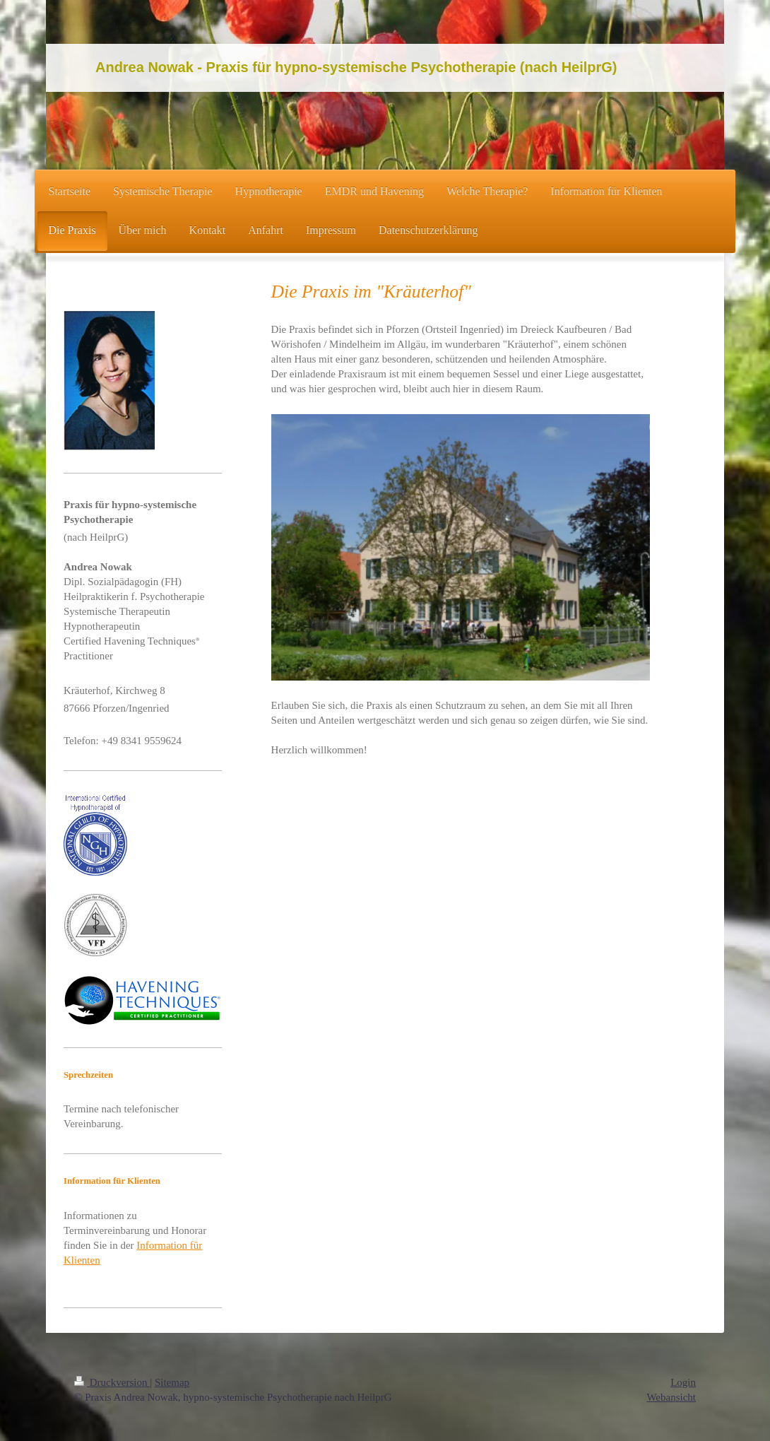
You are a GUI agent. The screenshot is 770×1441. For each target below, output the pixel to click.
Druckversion (112, 1382)
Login (683, 1382)
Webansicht (671, 1397)
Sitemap (172, 1382)
